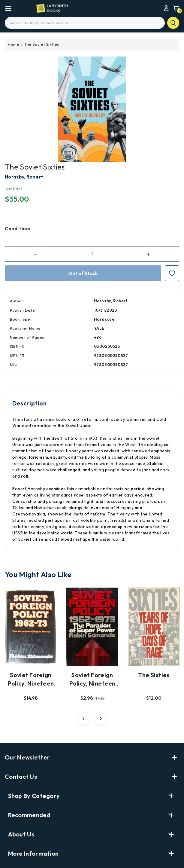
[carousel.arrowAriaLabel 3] (84, 719)
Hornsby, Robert (24, 177)
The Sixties (153, 675)
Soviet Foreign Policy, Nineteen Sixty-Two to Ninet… (31, 679)
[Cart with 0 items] (174, 8)
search (173, 23)
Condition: (17, 228)
